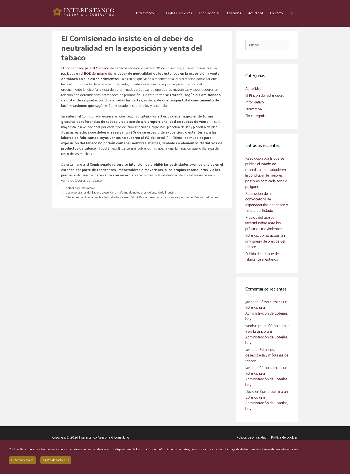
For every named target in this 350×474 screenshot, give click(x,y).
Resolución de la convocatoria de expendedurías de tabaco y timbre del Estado (266, 202)
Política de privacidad (251, 437)
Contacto (276, 13)
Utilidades (234, 13)
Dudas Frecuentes (179, 13)
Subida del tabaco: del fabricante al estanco (262, 257)
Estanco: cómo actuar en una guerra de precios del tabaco (265, 241)
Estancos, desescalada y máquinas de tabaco (266, 355)
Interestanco (149, 13)
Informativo (88, 188)
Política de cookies (284, 437)
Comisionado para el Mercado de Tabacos (96, 68)
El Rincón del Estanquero (265, 96)
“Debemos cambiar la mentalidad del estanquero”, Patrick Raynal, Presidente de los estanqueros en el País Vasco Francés (142, 197)
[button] (292, 13)
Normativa (253, 109)
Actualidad (255, 13)
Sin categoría (255, 116)
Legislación (211, 13)
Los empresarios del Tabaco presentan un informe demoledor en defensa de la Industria (121, 192)
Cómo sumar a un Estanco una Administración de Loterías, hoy (266, 310)
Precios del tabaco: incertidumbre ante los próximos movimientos (263, 223)
